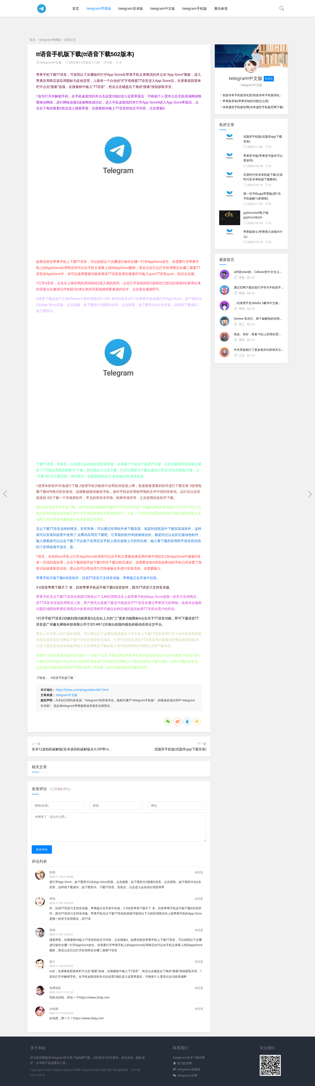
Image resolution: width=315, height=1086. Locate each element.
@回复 (199, 872)
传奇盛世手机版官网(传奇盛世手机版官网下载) (253, 107)
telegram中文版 (162, 8)
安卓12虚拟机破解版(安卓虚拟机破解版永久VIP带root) (72, 749)
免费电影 (55, 988)
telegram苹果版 (99, 8)
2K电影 (54, 1009)
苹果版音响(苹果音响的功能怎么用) (245, 101)
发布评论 (42, 849)
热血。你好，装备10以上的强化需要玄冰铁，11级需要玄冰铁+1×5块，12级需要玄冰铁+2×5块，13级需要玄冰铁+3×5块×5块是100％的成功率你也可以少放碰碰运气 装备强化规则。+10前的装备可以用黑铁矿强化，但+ (258, 334)
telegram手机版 (194, 8)
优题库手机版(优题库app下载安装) (180, 749)
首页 (75, 8)
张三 (52, 962)
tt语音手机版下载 (62, 678)
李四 (52, 872)
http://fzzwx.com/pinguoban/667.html (82, 690)
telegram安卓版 (131, 8)
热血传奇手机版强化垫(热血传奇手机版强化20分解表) (257, 95)
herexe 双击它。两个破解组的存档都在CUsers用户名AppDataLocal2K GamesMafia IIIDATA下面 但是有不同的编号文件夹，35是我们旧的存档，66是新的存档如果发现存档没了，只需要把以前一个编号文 (258, 318)
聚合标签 (221, 8)
